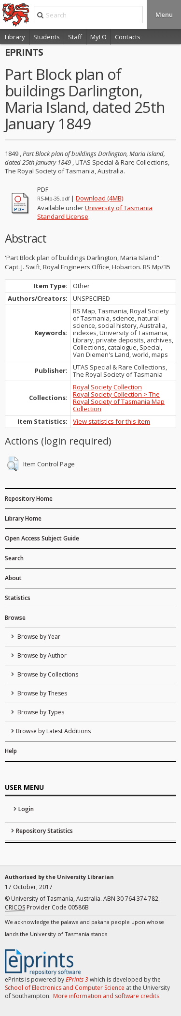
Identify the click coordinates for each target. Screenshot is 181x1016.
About (13, 578)
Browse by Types (40, 712)
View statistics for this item (111, 421)
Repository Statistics (44, 831)
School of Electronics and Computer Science (65, 988)
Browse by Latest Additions (53, 731)
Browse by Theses (41, 693)
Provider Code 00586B (47, 907)
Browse (15, 618)
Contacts (127, 36)
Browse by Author (41, 655)
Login (26, 809)
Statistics (17, 598)
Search (14, 558)
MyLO (98, 36)
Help (11, 751)
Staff (75, 36)
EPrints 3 (77, 979)
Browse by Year (38, 636)
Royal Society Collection (107, 387)
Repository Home (29, 498)
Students (46, 36)
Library (15, 36)
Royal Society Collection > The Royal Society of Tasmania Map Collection (119, 401)
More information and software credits (106, 996)
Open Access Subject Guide (42, 538)
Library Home (23, 518)
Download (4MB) (99, 198)
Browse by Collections (47, 674)
